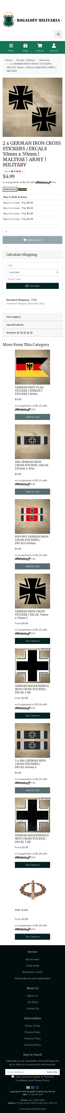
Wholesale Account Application (33, 978)
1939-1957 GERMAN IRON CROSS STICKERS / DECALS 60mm (31, 540)
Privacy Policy (32, 1032)
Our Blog (33, 1002)
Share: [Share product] (12, 171)
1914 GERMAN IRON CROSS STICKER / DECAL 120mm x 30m (32, 465)
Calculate (33, 285)
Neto (44, 1109)
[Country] (32, 272)
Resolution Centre (32, 972)
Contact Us (32, 1008)
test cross (21, 910)
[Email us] (28, 1087)
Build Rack (10, 189)
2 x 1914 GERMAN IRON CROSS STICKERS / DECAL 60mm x (30, 764)
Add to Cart (32, 240)
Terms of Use (32, 1025)
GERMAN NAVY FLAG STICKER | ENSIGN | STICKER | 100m (29, 391)
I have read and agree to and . (32, 1078)
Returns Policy (33, 1038)
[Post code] (32, 279)
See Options (32, 640)
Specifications (15, 324)
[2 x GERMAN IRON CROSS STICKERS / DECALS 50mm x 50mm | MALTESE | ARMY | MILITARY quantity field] (32, 231)
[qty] (32, 265)
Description (13, 316)
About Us (32, 995)
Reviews (19, 332)
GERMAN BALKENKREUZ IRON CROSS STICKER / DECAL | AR (32, 689)
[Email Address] (25, 1072)
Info (54, 182)
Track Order (32, 965)
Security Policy (32, 1044)
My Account (32, 959)
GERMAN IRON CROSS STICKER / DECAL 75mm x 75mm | (31, 615)
